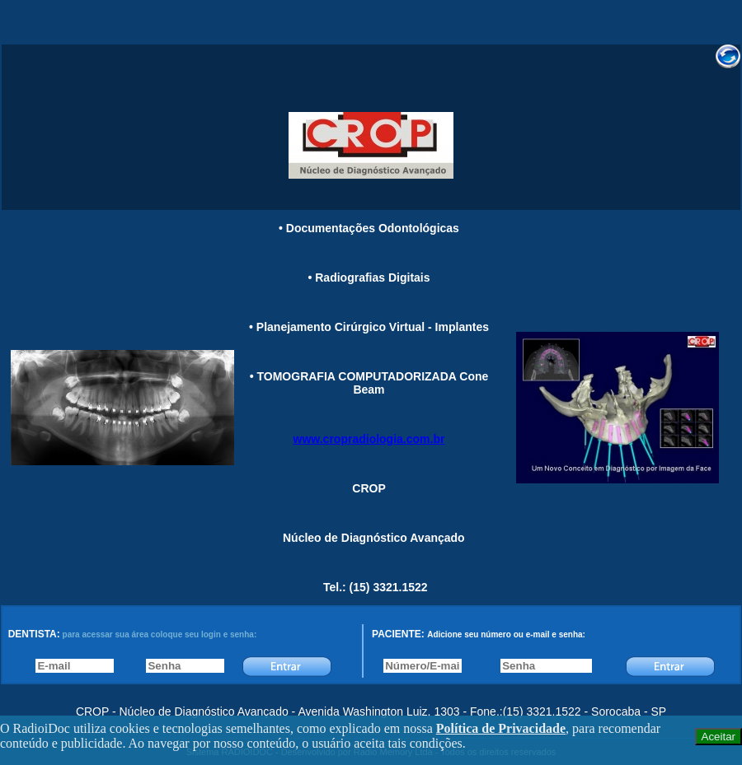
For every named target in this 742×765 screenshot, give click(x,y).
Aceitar (718, 736)
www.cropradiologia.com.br (369, 438)
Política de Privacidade (501, 728)
